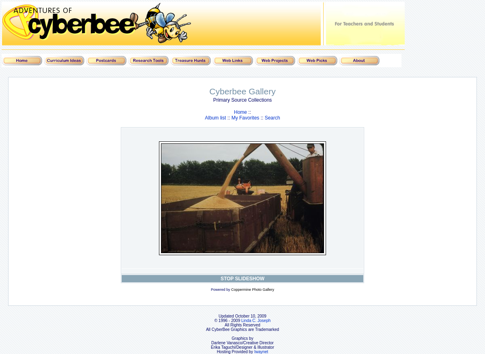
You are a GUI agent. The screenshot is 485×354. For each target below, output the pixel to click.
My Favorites (246, 118)
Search (272, 118)
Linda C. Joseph (255, 320)
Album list (215, 118)
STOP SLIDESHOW (242, 278)
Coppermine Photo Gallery (252, 290)
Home (240, 112)
